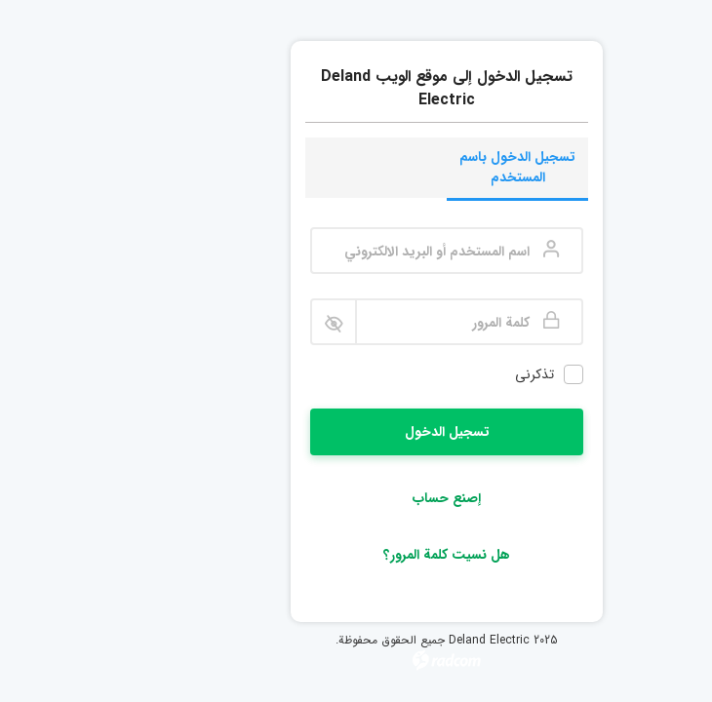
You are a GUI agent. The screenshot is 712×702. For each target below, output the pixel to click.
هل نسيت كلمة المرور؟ (356, 555)
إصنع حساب (356, 498)
